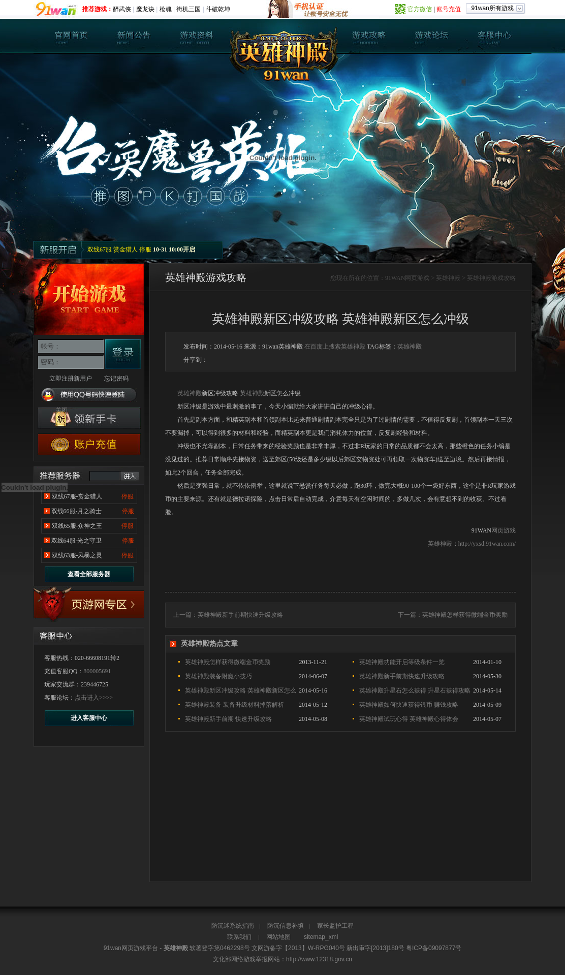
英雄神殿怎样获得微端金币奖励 (465, 614)
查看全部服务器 (89, 574)
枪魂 (166, 9)
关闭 (61, 410)
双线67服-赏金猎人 (77, 496)
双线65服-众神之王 (77, 525)
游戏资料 (196, 36)
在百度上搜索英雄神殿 (334, 346)
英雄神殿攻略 (369, 36)
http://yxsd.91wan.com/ (487, 543)
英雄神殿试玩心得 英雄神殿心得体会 (408, 718)
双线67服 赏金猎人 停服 (119, 249)
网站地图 (278, 936)
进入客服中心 (89, 717)
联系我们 (239, 936)
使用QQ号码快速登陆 (89, 395)
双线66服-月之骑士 (76, 511)
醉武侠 (122, 9)
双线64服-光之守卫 (76, 540)
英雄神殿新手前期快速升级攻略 (240, 614)
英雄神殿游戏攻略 (491, 277)
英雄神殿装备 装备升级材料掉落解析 (234, 704)
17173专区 (89, 604)
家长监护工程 (335, 925)
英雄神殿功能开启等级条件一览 (402, 662)
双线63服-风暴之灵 (77, 555)
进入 (129, 476)
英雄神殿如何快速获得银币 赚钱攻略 (408, 704)
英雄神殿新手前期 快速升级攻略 (228, 718)
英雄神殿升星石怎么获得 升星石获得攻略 (414, 690)
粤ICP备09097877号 (433, 948)
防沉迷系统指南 (232, 925)
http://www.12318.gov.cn (319, 959)
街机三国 (188, 9)
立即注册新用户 (70, 378)
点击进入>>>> (94, 697)
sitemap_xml (321, 936)
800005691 (97, 671)
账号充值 (448, 9)
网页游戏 (417, 277)
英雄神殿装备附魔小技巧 (218, 676)
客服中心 (494, 36)
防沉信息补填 (285, 925)
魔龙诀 (145, 9)
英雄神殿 (72, 36)
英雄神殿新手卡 (89, 418)
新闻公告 (134, 36)
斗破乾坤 (218, 9)
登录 (123, 354)
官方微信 (419, 9)
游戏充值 (89, 444)
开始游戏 (89, 299)
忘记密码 (116, 378)
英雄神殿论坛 (431, 36)
